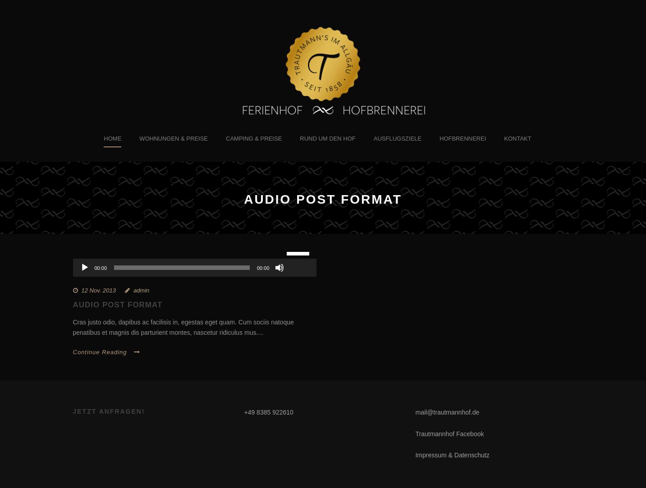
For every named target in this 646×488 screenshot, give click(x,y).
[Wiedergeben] (84, 267)
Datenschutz (472, 455)
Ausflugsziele (398, 138)
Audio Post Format (118, 305)
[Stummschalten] (279, 267)
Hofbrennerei (463, 138)
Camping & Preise (254, 138)
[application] (194, 268)
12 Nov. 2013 (99, 290)
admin (141, 290)
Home (112, 138)
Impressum (430, 455)
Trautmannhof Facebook (449, 434)
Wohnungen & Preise (173, 138)
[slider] (182, 267)
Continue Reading (106, 352)
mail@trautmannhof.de (447, 412)
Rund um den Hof (328, 138)
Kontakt (517, 138)
